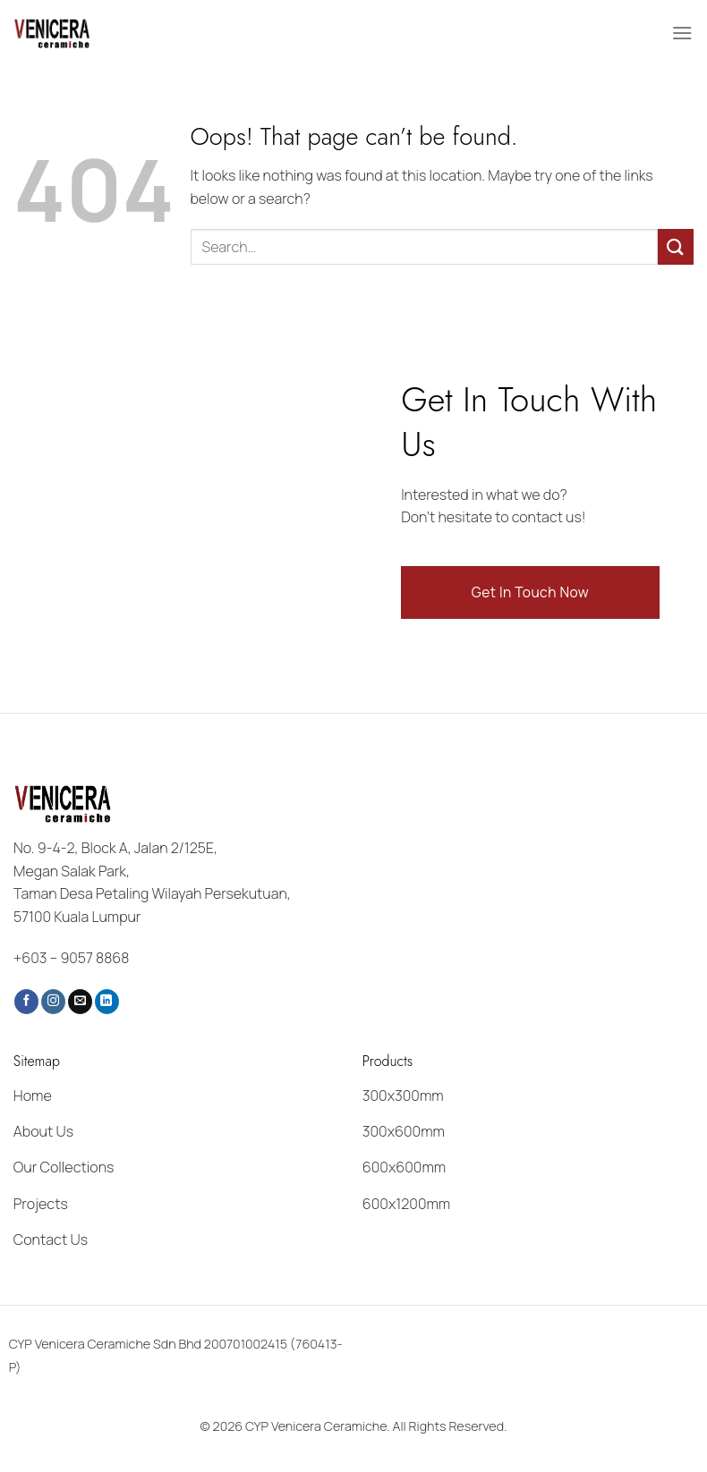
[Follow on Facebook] (26, 1001)
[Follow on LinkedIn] (107, 1001)
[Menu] (683, 33)
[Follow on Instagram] (53, 1001)
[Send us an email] (80, 1001)
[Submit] (676, 246)
